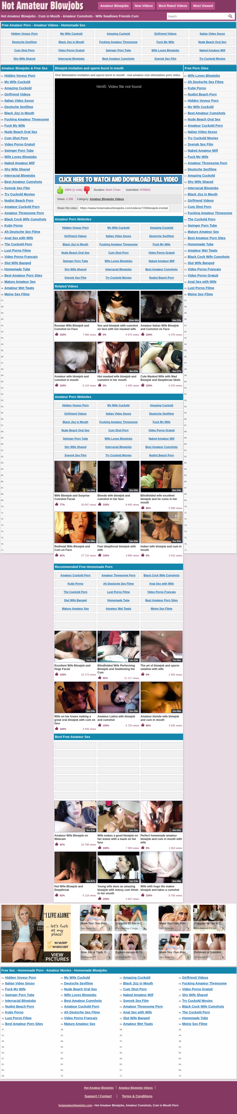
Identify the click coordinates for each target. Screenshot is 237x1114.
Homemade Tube (17, 269)
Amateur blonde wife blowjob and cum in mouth (159, 718)
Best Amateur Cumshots (118, 58)
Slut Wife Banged (17, 263)
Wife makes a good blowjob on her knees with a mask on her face (117, 839)
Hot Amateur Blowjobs (99, 1087)
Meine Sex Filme (17, 294)
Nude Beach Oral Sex (212, 42)
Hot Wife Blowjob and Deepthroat (68, 888)
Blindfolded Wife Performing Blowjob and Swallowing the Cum (116, 669)
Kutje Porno (13, 225)
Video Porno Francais (21, 257)
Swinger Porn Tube (118, 50)
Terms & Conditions (137, 1096)
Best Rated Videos (173, 6)
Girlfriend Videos (165, 33)
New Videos (144, 6)
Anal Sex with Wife (18, 238)
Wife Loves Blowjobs (165, 50)
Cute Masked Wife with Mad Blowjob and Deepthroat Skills (160, 378)
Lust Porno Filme (17, 250)
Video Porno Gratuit (71, 50)
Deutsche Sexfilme (24, 42)
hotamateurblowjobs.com (75, 1105)
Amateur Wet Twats (19, 288)
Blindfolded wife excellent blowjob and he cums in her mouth (158, 499)
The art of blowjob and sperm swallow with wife (159, 667)
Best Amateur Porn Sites (23, 275)
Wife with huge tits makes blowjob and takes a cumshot (159, 888)
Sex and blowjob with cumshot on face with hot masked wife (117, 327)
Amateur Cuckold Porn (22, 207)
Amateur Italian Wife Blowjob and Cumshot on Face (159, 327)
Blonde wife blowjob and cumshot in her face (113, 497)
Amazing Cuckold (118, 33)
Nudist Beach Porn (18, 200)
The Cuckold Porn (18, 244)
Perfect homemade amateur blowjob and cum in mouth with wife (161, 839)
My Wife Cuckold (71, 33)
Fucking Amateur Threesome (118, 42)
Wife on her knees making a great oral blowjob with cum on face (74, 720)
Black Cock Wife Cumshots (25, 219)
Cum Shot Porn (24, 50)
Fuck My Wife (165, 42)
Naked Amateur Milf (212, 50)
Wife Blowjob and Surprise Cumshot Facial (72, 497)
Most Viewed (203, 6)
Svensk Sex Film (165, 58)
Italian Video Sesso (212, 33)
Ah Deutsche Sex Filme (22, 232)
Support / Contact (98, 1096)
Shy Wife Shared (24, 58)
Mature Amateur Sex (20, 282)
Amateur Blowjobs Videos (107, 199)
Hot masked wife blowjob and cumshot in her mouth (116, 378)
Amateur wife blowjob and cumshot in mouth (71, 378)
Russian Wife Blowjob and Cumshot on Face (71, 327)
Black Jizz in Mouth (71, 42)
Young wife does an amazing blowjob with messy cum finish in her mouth (117, 890)
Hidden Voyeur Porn (24, 33)
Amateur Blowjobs (114, 6)
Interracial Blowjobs (71, 58)
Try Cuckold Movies (212, 58)
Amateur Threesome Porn (24, 213)
